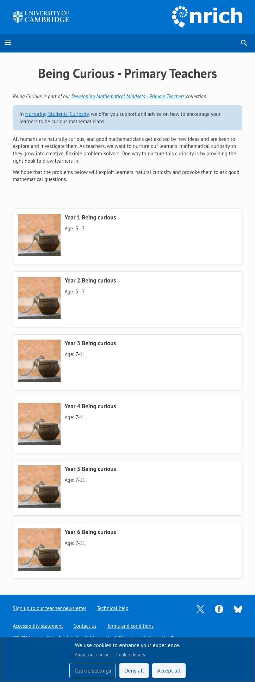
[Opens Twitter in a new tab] (200, 608)
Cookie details (130, 654)
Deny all (134, 670)
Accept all (169, 670)
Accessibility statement (38, 625)
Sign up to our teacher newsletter (50, 608)
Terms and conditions (130, 625)
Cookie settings (92, 670)
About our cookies (93, 654)
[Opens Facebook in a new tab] (219, 608)
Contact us (85, 625)
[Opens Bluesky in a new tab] (238, 608)
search (244, 43)
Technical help (113, 608)
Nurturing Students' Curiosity (57, 114)
